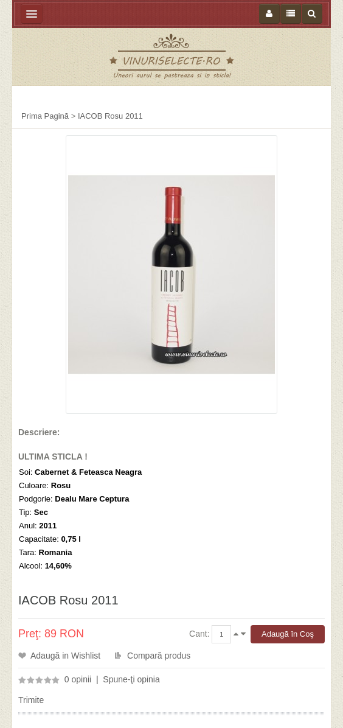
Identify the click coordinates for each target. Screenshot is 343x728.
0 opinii (77, 679)
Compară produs (158, 655)
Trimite (31, 700)
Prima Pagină (45, 116)
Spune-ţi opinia (131, 679)
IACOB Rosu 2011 (110, 116)
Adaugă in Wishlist (65, 655)
